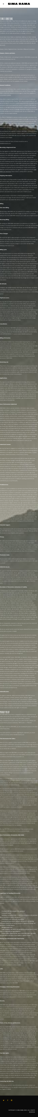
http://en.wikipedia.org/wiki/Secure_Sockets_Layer (12, 1013)
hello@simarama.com (26, 334)
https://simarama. (4, 720)
